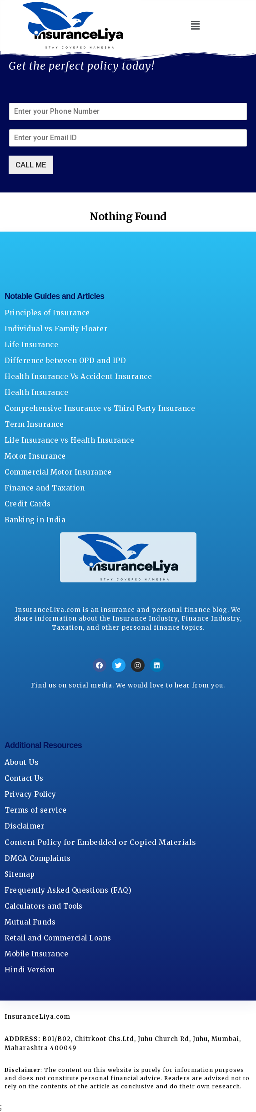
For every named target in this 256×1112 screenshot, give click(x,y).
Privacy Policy (30, 794)
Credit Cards (27, 504)
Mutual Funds (30, 922)
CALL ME (30, 164)
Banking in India (35, 520)
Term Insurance (34, 424)
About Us (22, 762)
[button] (196, 25)
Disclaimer (24, 826)
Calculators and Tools (44, 906)
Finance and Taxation (45, 488)
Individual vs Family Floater (56, 328)
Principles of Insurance (47, 312)
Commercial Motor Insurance (58, 472)
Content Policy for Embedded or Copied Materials (100, 842)
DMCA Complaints (38, 858)
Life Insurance (31, 344)
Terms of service (35, 810)
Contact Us (24, 778)
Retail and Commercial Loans (58, 938)
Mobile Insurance (36, 954)
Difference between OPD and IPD (65, 360)
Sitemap (20, 874)
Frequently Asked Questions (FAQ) (68, 890)
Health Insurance (36, 392)
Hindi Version (30, 969)
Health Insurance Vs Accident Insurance (78, 376)
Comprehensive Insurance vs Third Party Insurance (100, 408)
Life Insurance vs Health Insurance (69, 440)
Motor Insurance (35, 456)
